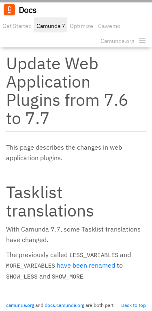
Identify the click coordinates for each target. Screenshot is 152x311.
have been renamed (86, 265)
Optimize (81, 26)
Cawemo (109, 26)
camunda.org (20, 305)
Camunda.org (117, 41)
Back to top (133, 305)
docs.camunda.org (64, 305)
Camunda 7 (50, 26)
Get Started (17, 26)
